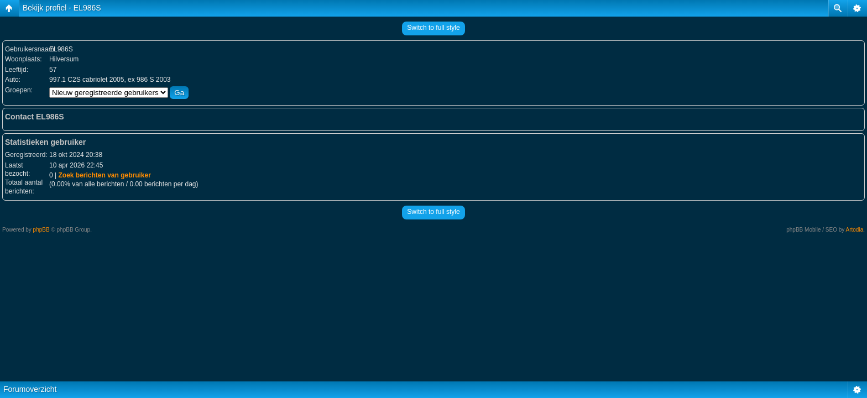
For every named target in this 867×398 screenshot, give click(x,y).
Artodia (855, 230)
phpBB (41, 230)
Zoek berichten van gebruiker (104, 175)
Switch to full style (433, 28)
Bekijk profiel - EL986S (62, 7)
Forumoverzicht (29, 389)
